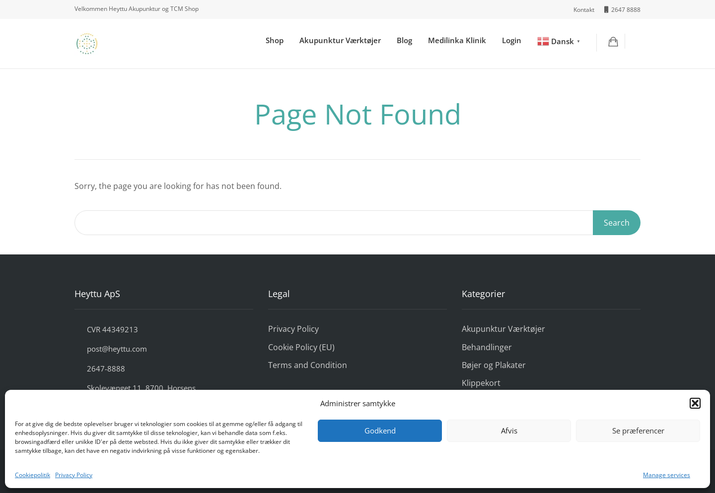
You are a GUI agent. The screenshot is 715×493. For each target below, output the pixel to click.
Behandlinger (487, 347)
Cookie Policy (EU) (301, 347)
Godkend (380, 430)
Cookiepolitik (32, 475)
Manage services (666, 475)
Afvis (509, 430)
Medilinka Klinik (457, 40)
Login (511, 40)
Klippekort (481, 382)
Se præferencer (638, 430)
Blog (404, 40)
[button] (695, 403)
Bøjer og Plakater (494, 365)
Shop (275, 40)
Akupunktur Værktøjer (340, 40)
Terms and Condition (307, 365)
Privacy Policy (73, 475)
